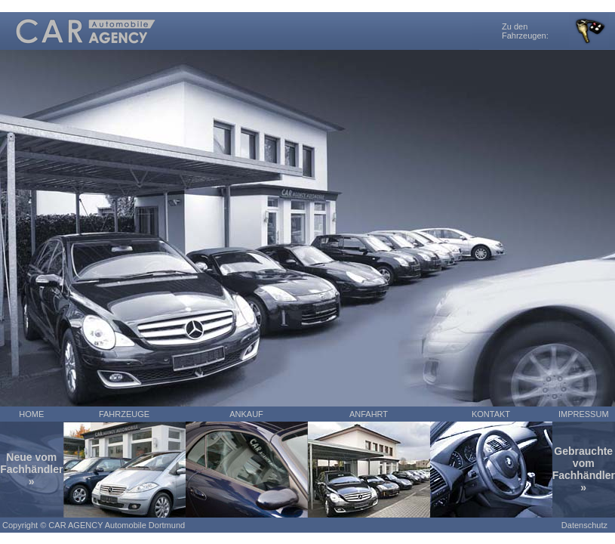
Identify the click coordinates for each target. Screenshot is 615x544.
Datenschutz (584, 525)
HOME (31, 414)
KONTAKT (491, 414)
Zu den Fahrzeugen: (525, 31)
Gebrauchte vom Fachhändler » (583, 469)
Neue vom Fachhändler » (31, 469)
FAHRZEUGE (124, 414)
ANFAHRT (368, 414)
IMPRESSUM (583, 414)
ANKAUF (246, 414)
